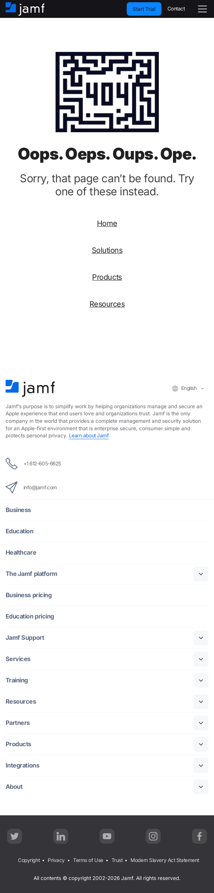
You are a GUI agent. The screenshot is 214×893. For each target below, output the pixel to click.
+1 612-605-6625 (33, 463)
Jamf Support (25, 637)
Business (18, 510)
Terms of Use (88, 860)
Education (20, 531)
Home (107, 223)
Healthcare (21, 552)
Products (107, 277)
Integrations (23, 765)
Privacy (56, 860)
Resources (107, 304)
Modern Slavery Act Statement (164, 860)
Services (18, 659)
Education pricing (30, 616)
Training (17, 680)
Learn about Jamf (89, 435)
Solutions (107, 250)
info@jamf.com (31, 487)
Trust (117, 860)
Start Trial (144, 9)
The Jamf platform (32, 573)
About (14, 786)
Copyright (29, 860)
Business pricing (29, 595)
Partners (18, 722)
